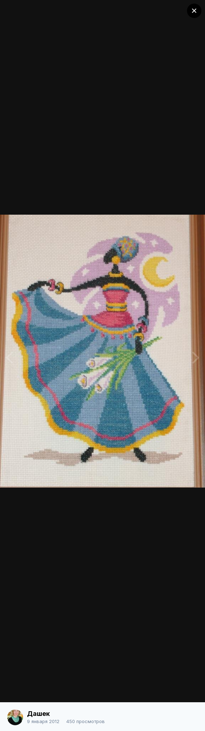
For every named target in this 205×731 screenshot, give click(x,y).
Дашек (38, 713)
